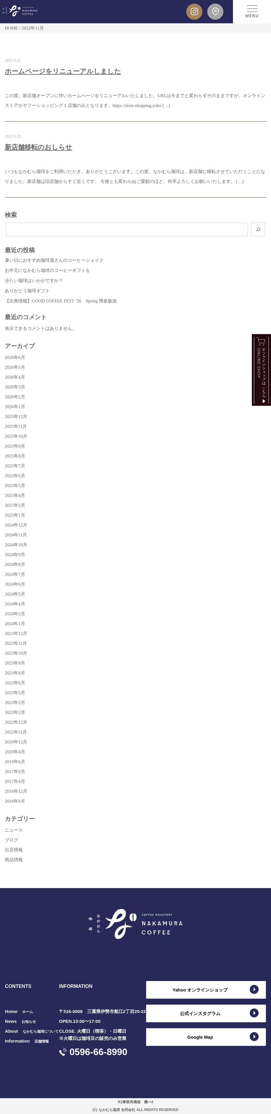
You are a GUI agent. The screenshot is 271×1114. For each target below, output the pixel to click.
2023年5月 (15, 692)
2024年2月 (15, 613)
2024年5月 (15, 594)
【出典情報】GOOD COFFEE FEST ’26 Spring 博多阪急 (61, 301)
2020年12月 (16, 742)
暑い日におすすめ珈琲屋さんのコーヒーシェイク (54, 260)
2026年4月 (15, 377)
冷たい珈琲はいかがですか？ (34, 280)
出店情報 (14, 849)
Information (27, 1040)
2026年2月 (15, 396)
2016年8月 (15, 801)
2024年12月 (16, 525)
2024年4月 (15, 604)
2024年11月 (16, 534)
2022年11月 (16, 732)
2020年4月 (15, 751)
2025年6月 (15, 475)
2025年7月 (15, 465)
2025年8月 (15, 456)
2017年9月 (15, 771)
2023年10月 (16, 653)
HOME (11, 28)
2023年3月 (15, 702)
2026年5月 (15, 367)
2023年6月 (15, 682)
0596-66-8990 (98, 1052)
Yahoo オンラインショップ (200, 989)
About (32, 1031)
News (20, 1021)
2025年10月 (16, 436)
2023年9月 (15, 663)
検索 (11, 215)
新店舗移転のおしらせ (38, 147)
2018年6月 (15, 761)
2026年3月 (15, 387)
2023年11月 (16, 643)
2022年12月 (16, 722)
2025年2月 (15, 505)
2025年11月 (16, 426)
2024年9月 (15, 554)
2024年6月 (15, 584)
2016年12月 (16, 791)
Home (19, 1011)
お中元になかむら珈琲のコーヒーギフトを (47, 270)
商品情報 (14, 859)
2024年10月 (16, 544)
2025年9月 (15, 446)
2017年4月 (15, 781)
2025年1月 (15, 515)
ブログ (11, 840)
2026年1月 (15, 406)
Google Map (200, 1037)
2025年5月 (15, 485)
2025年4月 (15, 495)
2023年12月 (16, 633)
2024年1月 (15, 623)
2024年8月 (15, 564)
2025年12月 (16, 416)
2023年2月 (15, 712)
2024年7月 (15, 574)
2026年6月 (15, 357)
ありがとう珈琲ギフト (27, 290)
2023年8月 (15, 673)
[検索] (258, 229)
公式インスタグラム (200, 1013)
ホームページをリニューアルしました (63, 71)
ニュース (14, 830)
